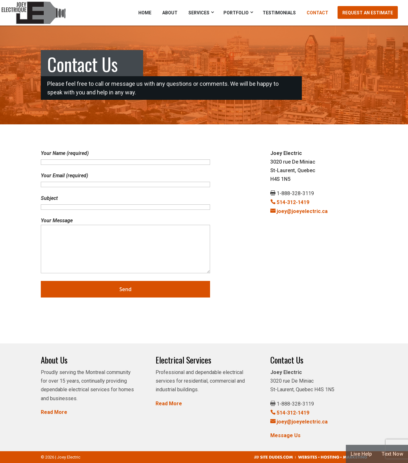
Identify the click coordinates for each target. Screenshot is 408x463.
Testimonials (279, 12)
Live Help (361, 454)
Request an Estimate (367, 12)
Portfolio (236, 12)
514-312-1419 (289, 202)
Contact (317, 12)
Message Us (285, 435)
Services (198, 12)
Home (144, 12)
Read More (54, 412)
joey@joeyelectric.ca (299, 211)
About (170, 12)
